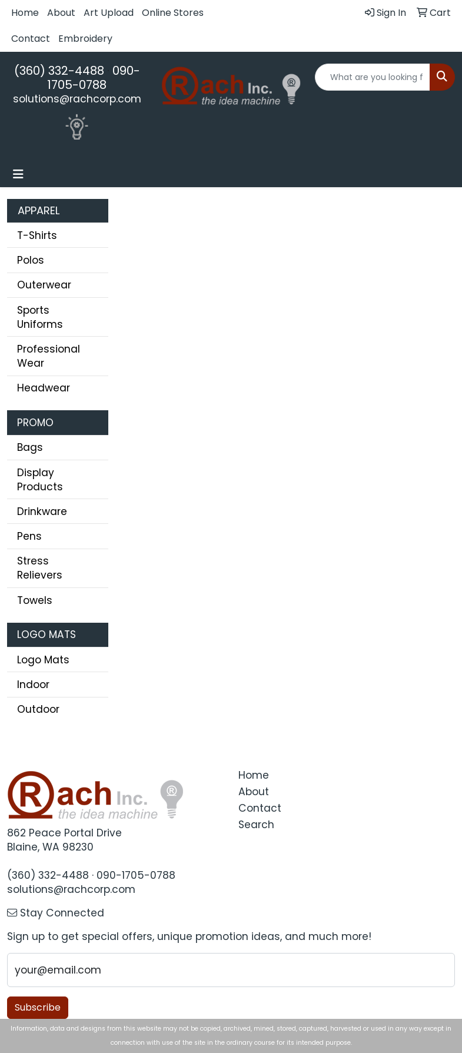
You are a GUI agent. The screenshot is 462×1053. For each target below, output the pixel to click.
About (61, 12)
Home (25, 12)
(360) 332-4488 (59, 70)
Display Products (40, 480)
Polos (30, 260)
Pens (29, 536)
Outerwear (44, 285)
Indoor (33, 684)
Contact (30, 38)
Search (256, 825)
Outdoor (38, 709)
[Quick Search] (372, 77)
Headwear (43, 388)
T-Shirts (37, 235)
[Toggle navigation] (18, 174)
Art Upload (109, 12)
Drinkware (42, 511)
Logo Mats (43, 660)
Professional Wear (48, 356)
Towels (34, 600)
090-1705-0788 (93, 77)
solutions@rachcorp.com (77, 99)
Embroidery (85, 38)
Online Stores (173, 12)
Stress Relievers (39, 568)
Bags (30, 447)
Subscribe (38, 1007)
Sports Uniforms (40, 317)
